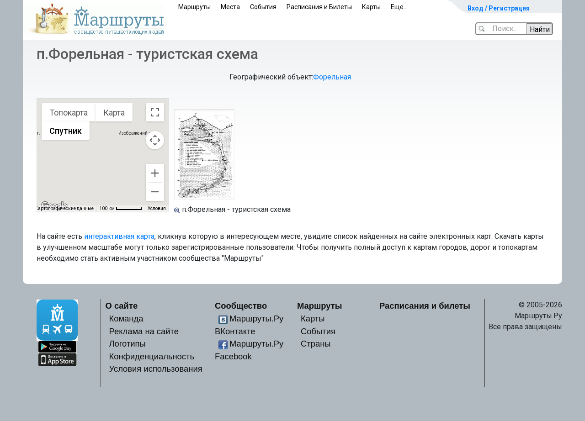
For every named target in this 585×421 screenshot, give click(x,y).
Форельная (332, 77)
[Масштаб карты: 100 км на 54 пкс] (120, 208)
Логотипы (127, 343)
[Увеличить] (155, 173)
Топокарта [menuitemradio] (68, 112)
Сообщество (241, 305)
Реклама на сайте (144, 331)
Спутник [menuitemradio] (65, 131)
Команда (126, 318)
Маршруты (194, 7)
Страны (316, 343)
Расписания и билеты (424, 305)
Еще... (399, 7)
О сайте (122, 305)
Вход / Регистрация (499, 8)
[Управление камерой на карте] (155, 140)
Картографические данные (64, 208)
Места (230, 7)
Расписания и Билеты (319, 7)
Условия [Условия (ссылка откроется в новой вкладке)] (157, 208)
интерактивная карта (119, 236)
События (263, 7)
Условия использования (155, 369)
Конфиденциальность (152, 356)
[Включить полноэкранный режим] (155, 112)
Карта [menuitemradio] (114, 112)
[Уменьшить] (155, 192)
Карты (371, 7)
